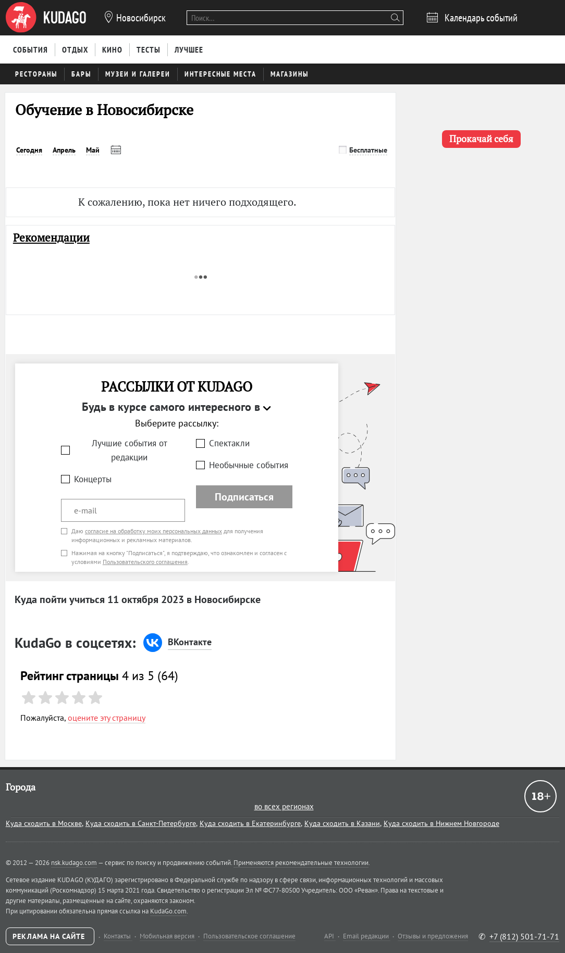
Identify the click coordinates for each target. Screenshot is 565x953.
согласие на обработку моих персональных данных (153, 531)
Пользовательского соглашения (145, 562)
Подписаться (244, 497)
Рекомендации (51, 238)
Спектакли (229, 443)
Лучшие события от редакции (129, 450)
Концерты (93, 479)
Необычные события (248, 465)
